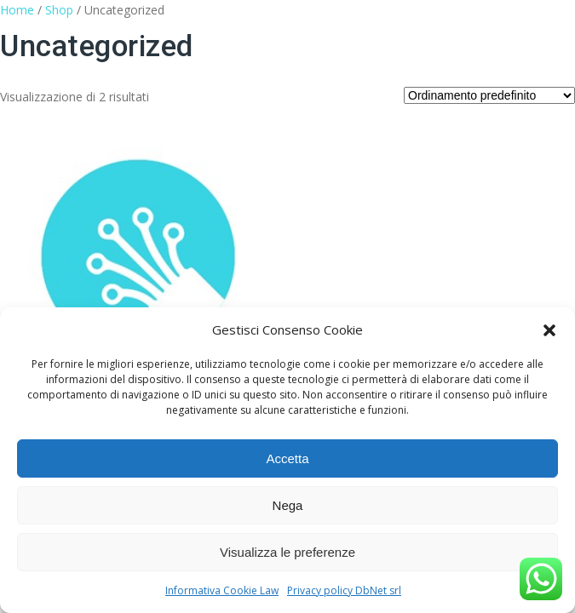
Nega (288, 505)
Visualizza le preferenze (287, 552)
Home (17, 10)
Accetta (287, 458)
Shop (59, 10)
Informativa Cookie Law (222, 590)
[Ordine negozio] (489, 95)
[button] (549, 330)
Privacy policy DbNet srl (344, 590)
